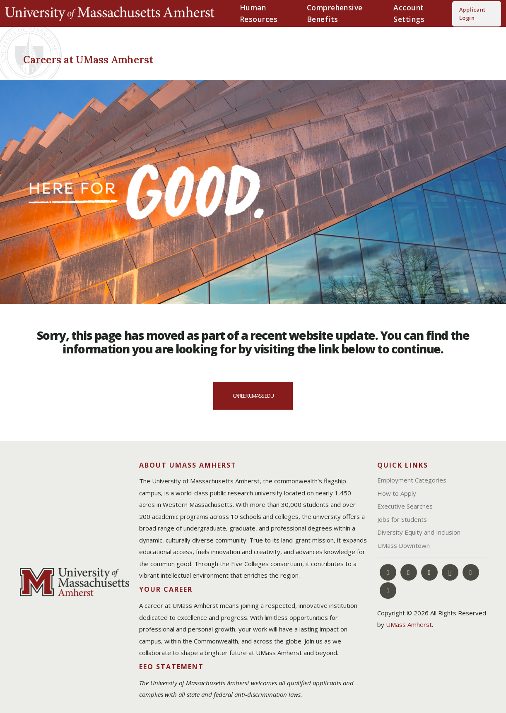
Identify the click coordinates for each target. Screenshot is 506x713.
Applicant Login (472, 14)
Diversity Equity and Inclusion (418, 532)
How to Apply (396, 493)
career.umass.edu (253, 395)
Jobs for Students (402, 519)
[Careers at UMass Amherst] (131, 58)
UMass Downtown (403, 545)
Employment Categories (411, 480)
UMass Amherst (409, 624)
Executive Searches (405, 506)
